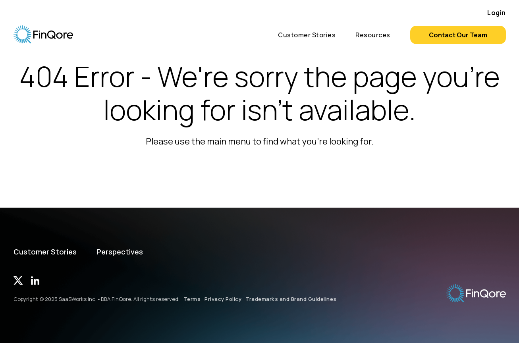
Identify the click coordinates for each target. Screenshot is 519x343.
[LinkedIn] (35, 282)
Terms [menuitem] (192, 299)
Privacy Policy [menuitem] (223, 299)
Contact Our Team (458, 35)
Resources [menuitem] (372, 35)
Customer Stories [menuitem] (307, 35)
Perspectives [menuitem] (119, 252)
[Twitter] (18, 282)
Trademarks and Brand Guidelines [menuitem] (291, 299)
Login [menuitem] (496, 12)
